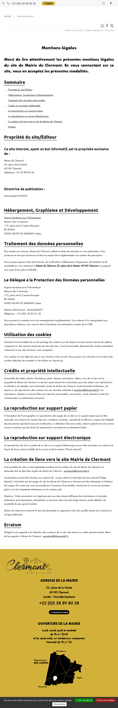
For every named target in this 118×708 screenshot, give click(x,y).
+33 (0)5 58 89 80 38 (21, 3)
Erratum (12, 126)
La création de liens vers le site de (35, 121)
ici (62, 360)
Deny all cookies (105, 700)
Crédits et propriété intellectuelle (24, 105)
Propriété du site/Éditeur (20, 89)
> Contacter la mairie (59, 612)
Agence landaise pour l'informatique (22, 217)
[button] (3, 3)
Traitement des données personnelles (26, 100)
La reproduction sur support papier (25, 110)
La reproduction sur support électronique (28, 116)
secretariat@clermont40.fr (86, 390)
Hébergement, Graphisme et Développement (30, 95)
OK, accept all (84, 700)
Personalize (59, 704)
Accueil (7, 16)
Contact (48, 3)
